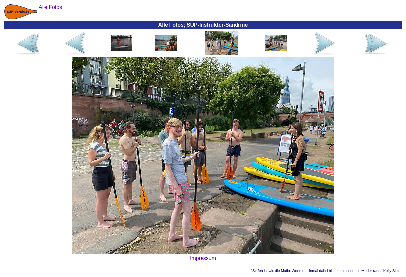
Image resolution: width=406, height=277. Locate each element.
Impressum (203, 258)
